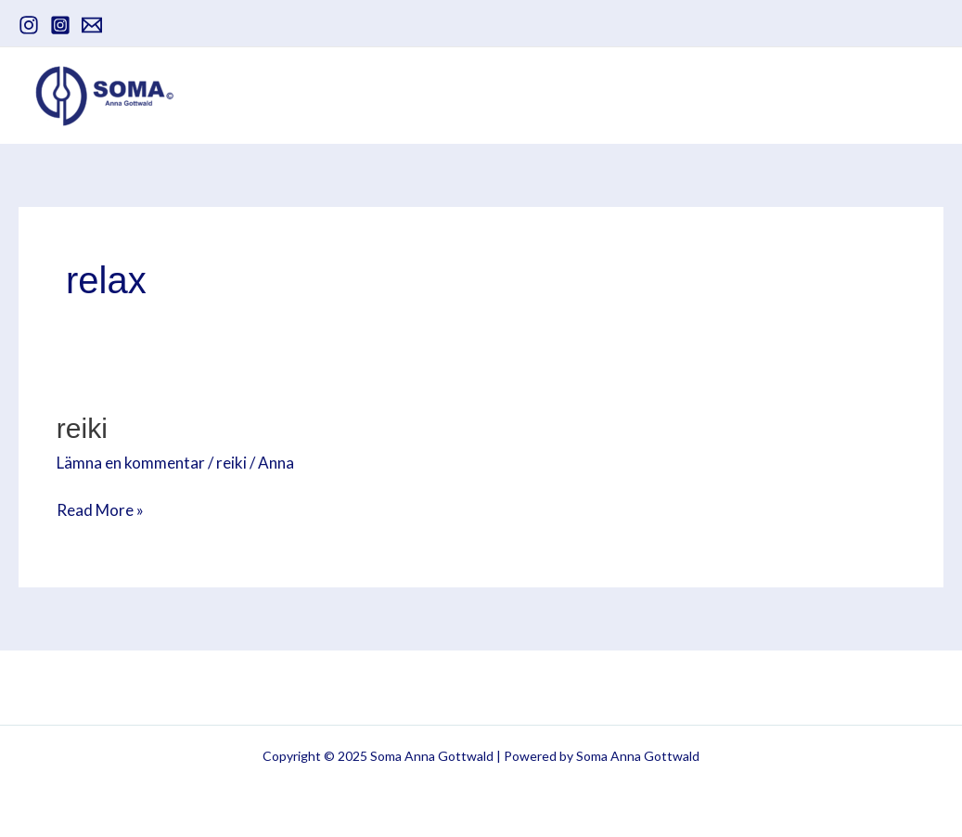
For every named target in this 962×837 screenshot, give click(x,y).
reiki (231, 462)
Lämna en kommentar (131, 462)
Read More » (100, 509)
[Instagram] (60, 25)
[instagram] (29, 25)
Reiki (82, 428)
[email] (92, 25)
